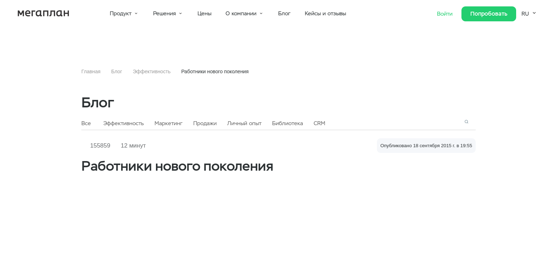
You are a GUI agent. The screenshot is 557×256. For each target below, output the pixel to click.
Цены (204, 13)
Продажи (205, 123)
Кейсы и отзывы (325, 13)
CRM (319, 123)
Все (86, 123)
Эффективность (152, 71)
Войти (445, 13)
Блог (284, 13)
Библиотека (287, 123)
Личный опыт (244, 123)
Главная (91, 71)
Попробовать (488, 13)
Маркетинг (169, 123)
